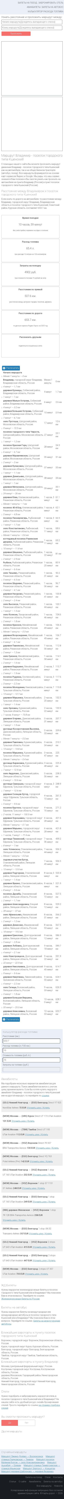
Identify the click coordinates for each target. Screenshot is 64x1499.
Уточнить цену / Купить (38, 1107)
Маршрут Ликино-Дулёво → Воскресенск (22, 1456)
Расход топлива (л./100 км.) (16, 1045)
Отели (47, 1477)
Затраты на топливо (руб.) (16, 1064)
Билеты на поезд (27, 2)
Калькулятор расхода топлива (45, 11)
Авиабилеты (33, 7)
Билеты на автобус (52, 7)
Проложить (16, 33)
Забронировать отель (50, 2)
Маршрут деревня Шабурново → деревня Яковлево (27, 1471)
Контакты (58, 1477)
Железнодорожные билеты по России (20, 1299)
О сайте (22, 1481)
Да (9, 1422)
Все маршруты (44, 1486)
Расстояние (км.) (11, 1036)
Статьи (12, 1481)
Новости (58, 1486)
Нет (26, 1422)
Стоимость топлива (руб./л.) (17, 1055)
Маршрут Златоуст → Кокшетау (39, 1468)
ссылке (45, 1095)
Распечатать (12, 368)
